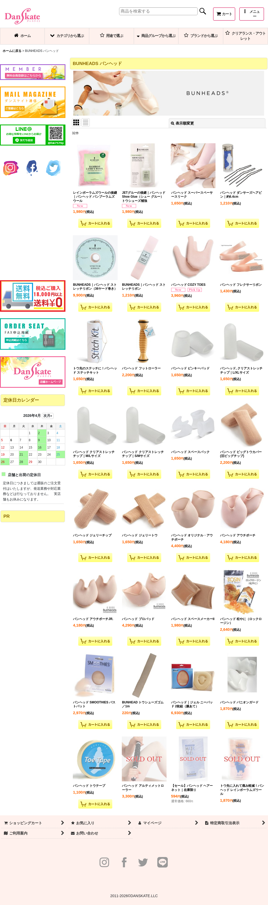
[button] (251, 14)
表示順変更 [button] (182, 123)
